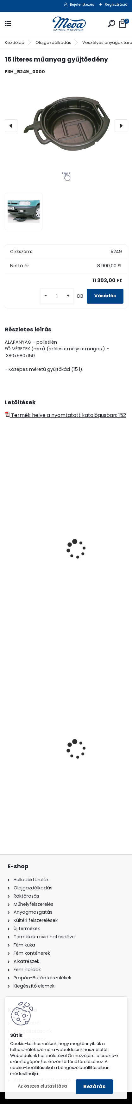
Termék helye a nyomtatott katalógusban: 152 (65, 415)
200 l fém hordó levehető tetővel (49, 773)
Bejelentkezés (82, 4)
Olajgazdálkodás (53, 42)
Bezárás (94, 1086)
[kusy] (57, 296)
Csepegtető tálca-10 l (36, 578)
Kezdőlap (14, 42)
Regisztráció (116, 4)
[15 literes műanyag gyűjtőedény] (66, 126)
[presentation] (11, 125)
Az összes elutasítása (42, 1086)
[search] (111, 23)
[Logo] (66, 24)
